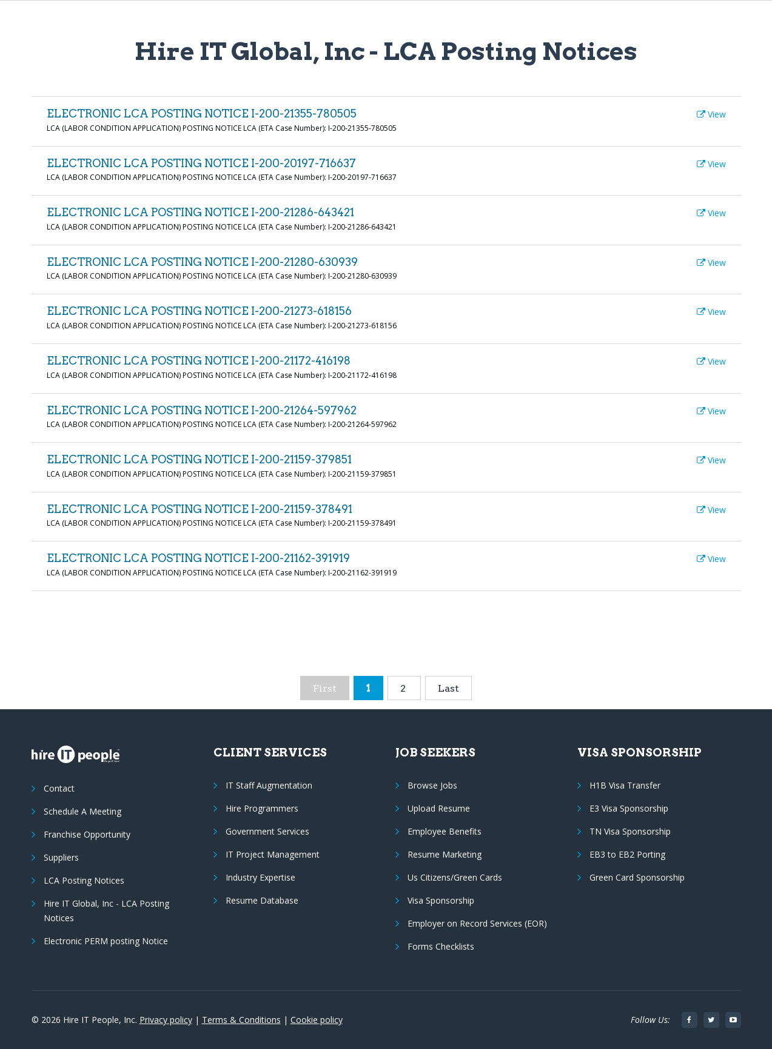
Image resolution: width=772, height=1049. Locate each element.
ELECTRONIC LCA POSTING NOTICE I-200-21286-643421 (200, 212)
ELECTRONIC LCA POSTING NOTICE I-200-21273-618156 (199, 311)
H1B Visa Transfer (624, 785)
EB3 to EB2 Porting (627, 854)
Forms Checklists (441, 946)
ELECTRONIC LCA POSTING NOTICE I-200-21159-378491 (199, 509)
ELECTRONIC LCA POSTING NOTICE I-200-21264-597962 (202, 410)
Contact (59, 788)
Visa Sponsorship (441, 900)
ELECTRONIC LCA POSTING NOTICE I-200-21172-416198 (199, 360)
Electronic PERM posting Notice (106, 941)
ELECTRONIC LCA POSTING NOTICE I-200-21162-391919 (198, 558)
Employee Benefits (445, 831)
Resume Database (262, 900)
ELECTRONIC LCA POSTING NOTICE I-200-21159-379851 (199, 459)
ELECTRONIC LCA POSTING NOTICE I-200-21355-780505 (202, 113)
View (711, 114)
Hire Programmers (262, 808)
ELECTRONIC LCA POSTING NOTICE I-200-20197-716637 (201, 163)
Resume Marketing (445, 854)
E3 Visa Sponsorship (628, 808)
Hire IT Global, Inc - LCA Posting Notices (106, 911)
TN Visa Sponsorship (630, 831)
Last (448, 688)
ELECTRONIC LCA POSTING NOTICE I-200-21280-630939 (202, 262)
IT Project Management (273, 854)
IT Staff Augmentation (269, 785)
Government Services (267, 831)
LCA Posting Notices (84, 880)
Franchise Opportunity (87, 834)
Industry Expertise (260, 877)
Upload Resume (439, 808)
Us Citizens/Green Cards (455, 877)
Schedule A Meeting (82, 811)
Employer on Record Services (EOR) (477, 923)
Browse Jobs (432, 785)
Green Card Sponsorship (637, 877)
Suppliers (61, 857)
